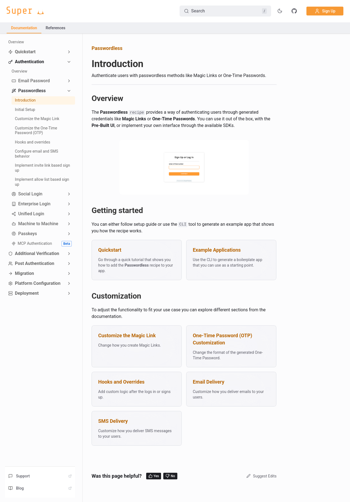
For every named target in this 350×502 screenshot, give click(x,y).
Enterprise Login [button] (31, 203)
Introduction (25, 100)
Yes (153, 476)
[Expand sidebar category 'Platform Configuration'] (69, 283)
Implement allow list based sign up (42, 182)
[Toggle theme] (279, 11)
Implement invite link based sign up (42, 167)
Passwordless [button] (29, 90)
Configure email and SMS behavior (36, 153)
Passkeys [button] (24, 233)
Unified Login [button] (28, 213)
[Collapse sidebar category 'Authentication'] (69, 61)
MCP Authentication (42, 243)
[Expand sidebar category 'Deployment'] (69, 293)
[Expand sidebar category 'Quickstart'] (69, 51)
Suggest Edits (260, 476)
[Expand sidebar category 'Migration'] (69, 273)
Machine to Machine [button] (35, 223)
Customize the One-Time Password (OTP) (36, 130)
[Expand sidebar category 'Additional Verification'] (69, 253)
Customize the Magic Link (37, 118)
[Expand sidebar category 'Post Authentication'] (69, 263)
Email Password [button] (31, 80)
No (170, 476)
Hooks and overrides (32, 142)
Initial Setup (25, 109)
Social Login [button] (27, 193)
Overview (16, 42)
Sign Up (324, 11)
